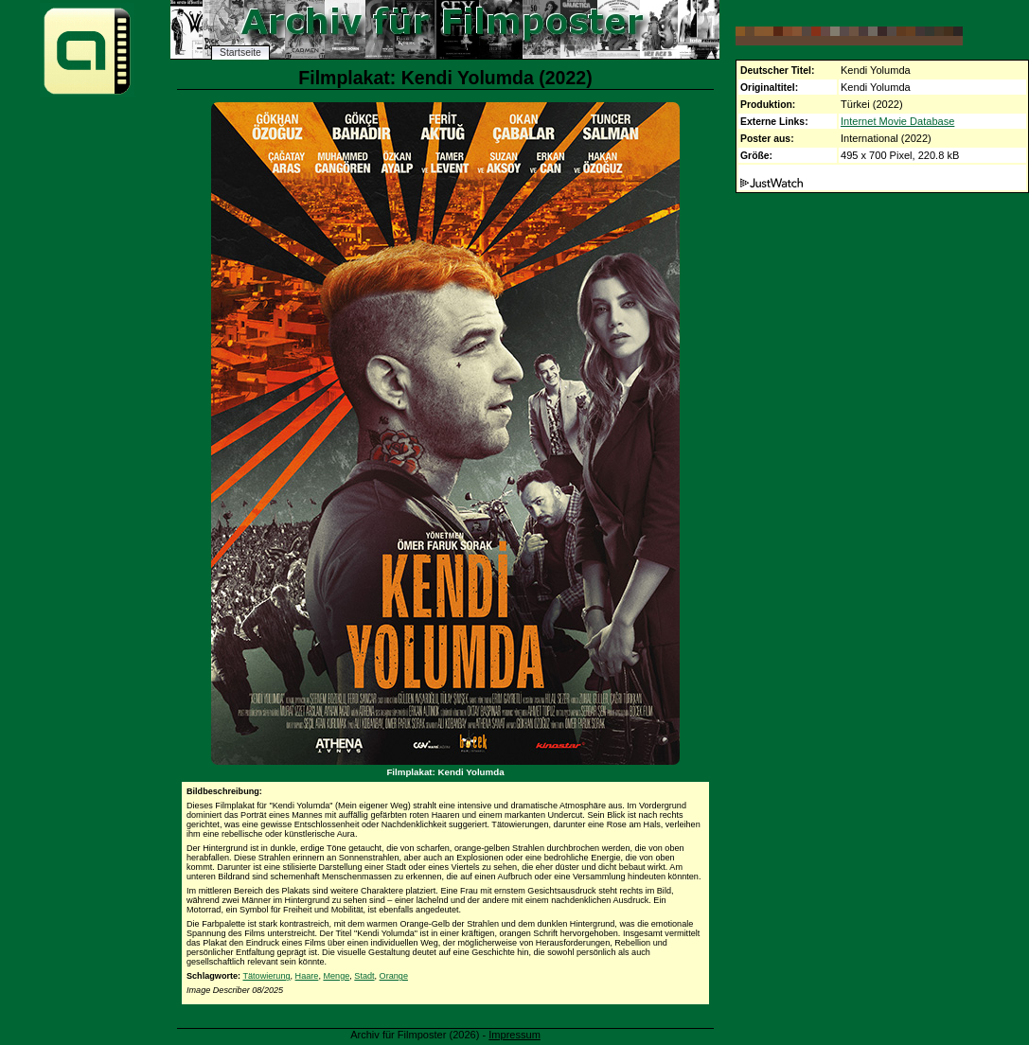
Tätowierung (266, 976)
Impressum (514, 1034)
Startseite (240, 52)
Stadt (364, 976)
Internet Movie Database (897, 121)
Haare (307, 976)
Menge (336, 976)
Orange (394, 976)
